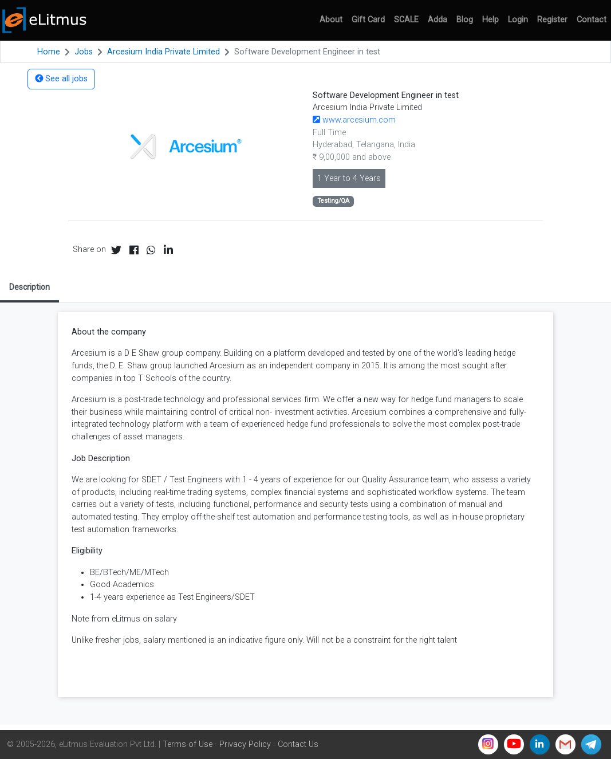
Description (29, 287)
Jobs (83, 52)
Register (552, 20)
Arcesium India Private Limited (163, 52)
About (331, 20)
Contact (591, 20)
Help (490, 20)
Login (518, 20)
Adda (437, 20)
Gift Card (368, 20)
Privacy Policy (245, 744)
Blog (464, 20)
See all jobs (61, 79)
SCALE (406, 20)
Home (48, 52)
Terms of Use (187, 744)
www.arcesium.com (354, 120)
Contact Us (298, 744)
